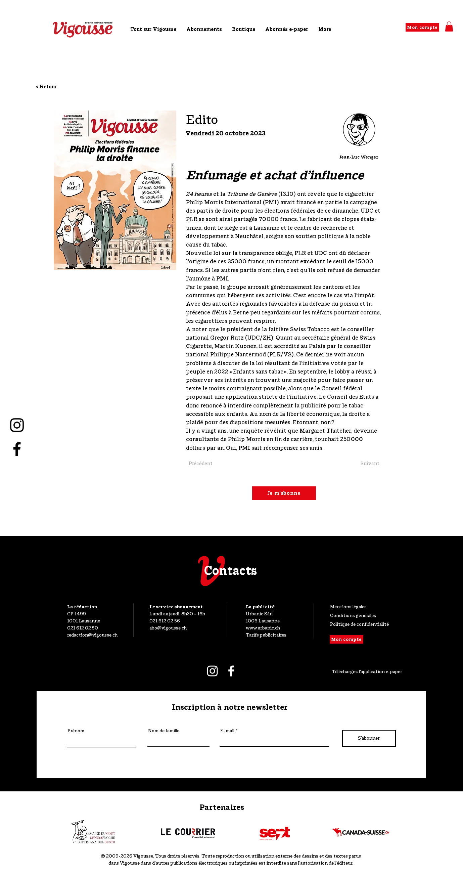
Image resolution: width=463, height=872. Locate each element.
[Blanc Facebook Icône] (231, 671)
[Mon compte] (422, 27)
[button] (449, 26)
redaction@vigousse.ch (92, 635)
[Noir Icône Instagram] (17, 425)
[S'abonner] (369, 738)
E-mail (227, 730)
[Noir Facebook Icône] (17, 449)
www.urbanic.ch (263, 628)
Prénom (75, 730)
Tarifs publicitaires (266, 635)
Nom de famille (163, 730)
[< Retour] (57, 86)
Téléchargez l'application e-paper (367, 671)
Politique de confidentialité (359, 624)
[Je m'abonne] (284, 493)
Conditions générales (353, 615)
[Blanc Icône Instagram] (212, 671)
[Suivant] (357, 464)
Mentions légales (348, 607)
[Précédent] (209, 464)
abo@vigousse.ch (168, 628)
